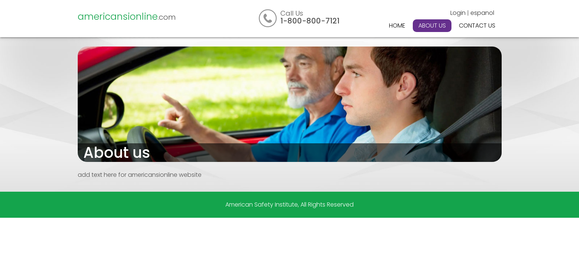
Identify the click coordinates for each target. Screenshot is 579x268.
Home (397, 25)
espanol (482, 13)
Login (458, 13)
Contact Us (477, 25)
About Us (432, 25)
